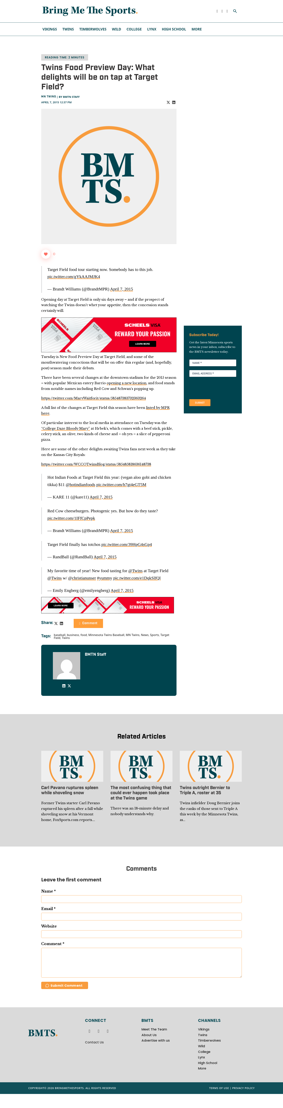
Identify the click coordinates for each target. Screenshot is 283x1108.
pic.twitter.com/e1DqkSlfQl (137, 578)
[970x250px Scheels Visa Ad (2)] (109, 335)
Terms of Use (219, 1102)
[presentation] (217, 388)
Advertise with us (156, 1054)
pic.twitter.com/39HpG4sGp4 (126, 544)
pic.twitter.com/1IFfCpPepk (71, 518)
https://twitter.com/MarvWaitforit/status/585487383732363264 (93, 398)
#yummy (104, 578)
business (73, 635)
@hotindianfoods (80, 484)
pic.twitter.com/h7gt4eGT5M (121, 484)
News (145, 635)
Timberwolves (92, 29)
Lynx (151, 29)
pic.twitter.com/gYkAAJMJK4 (73, 276)
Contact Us (94, 1056)
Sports (154, 635)
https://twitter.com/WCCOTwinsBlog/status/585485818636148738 (96, 464)
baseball (59, 635)
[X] (168, 102)
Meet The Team (154, 1043)
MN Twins (48, 96)
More (196, 29)
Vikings (49, 29)
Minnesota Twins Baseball (106, 635)
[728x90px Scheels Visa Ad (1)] (107, 605)
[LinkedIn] (174, 102)
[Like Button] (45, 254)
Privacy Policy (243, 1102)
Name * (48, 891)
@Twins (135, 570)
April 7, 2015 (121, 289)
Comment (88, 623)
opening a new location (126, 383)
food (83, 635)
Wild (116, 29)
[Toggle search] (235, 11)
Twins (68, 29)
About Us (149, 1049)
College (134, 29)
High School (174, 29)
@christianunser (82, 578)
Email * (48, 909)
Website (49, 926)
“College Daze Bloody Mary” (65, 429)
